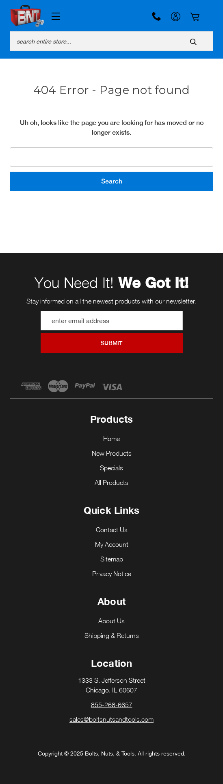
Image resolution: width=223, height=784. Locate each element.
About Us (111, 621)
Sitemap (111, 559)
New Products (112, 453)
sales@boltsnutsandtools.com (111, 719)
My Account (175, 17)
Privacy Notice (111, 573)
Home (111, 438)
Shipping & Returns (111, 635)
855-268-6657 (156, 16)
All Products (111, 482)
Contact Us (112, 529)
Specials (111, 468)
